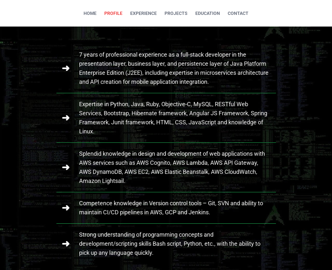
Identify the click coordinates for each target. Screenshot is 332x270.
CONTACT (238, 13)
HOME (90, 13)
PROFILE (113, 13)
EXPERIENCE (143, 13)
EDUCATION (207, 13)
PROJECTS (176, 13)
